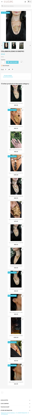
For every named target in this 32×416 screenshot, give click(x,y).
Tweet (9, 69)
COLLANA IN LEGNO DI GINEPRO (16, 196)
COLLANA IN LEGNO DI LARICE (16, 289)
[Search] (16, 6)
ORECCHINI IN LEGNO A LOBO (16, 312)
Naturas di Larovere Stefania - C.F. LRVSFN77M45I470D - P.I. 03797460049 (15, 413)
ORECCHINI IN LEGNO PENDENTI (16, 382)
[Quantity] (2, 62)
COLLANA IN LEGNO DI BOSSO (16, 103)
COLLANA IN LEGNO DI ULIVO (16, 266)
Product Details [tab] (8, 75)
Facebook (2, 392)
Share (5, 69)
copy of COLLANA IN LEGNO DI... (16, 126)
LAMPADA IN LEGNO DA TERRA (16, 335)
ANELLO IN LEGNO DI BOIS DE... (16, 149)
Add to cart (12, 62)
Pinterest (12, 69)
